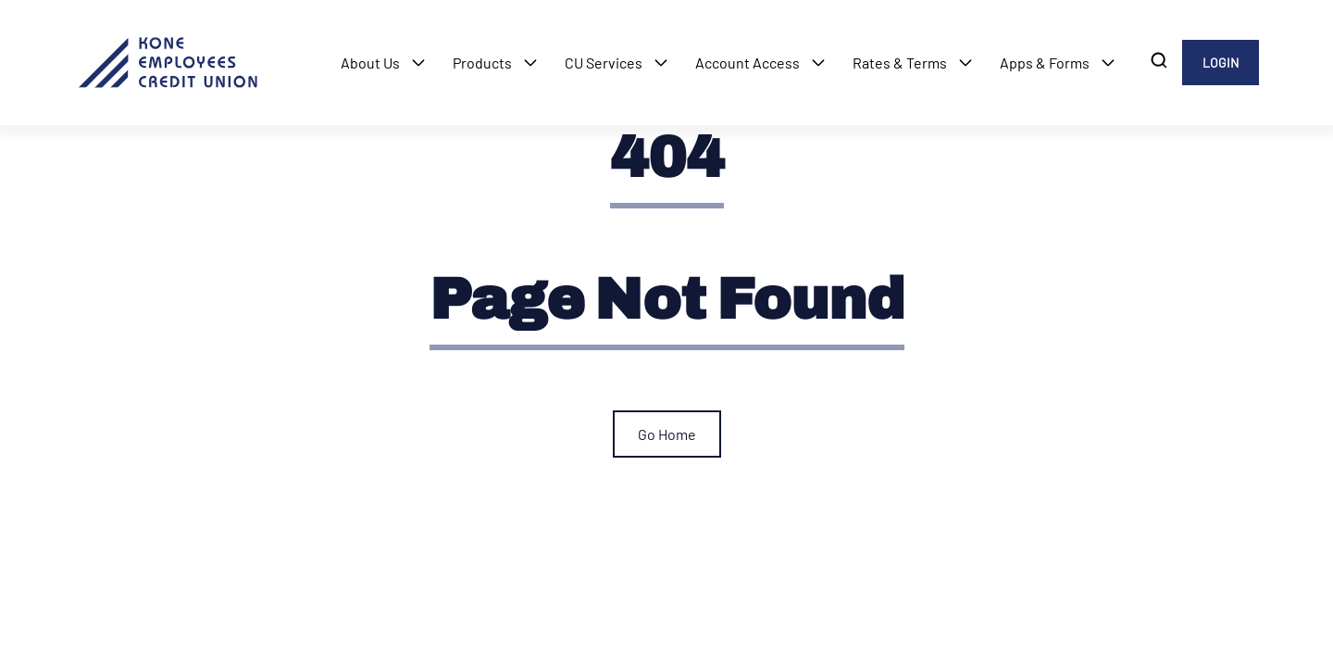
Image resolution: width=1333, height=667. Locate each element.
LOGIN (1220, 62)
